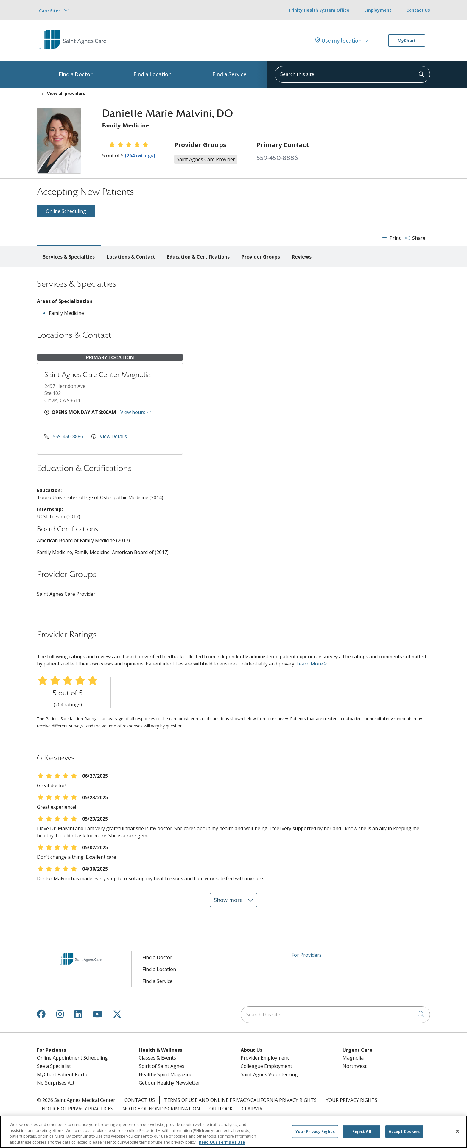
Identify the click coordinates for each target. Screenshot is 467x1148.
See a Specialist (54, 1066)
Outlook (221, 1108)
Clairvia (252, 1108)
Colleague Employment (266, 1066)
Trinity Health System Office (318, 10)
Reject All (361, 1134)
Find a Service (229, 69)
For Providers (307, 955)
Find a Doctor (75, 69)
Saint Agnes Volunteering (269, 1074)
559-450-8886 (277, 158)
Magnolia (353, 1057)
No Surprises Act (55, 1082)
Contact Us (418, 10)
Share (415, 238)
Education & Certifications (198, 256)
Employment (377, 10)
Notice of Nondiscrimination (161, 1108)
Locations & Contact (131, 256)
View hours (135, 412)
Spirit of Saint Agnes (161, 1066)
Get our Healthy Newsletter (169, 1082)
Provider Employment (265, 1057)
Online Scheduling (66, 211)
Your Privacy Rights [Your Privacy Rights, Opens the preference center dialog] (314, 1134)
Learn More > (311, 663)
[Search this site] (352, 74)
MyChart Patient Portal (62, 1074)
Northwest (355, 1066)
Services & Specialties (69, 256)
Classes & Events (157, 1057)
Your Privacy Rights (351, 1100)
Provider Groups (261, 256)
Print (391, 238)
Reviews (302, 256)
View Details (109, 436)
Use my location (338, 40)
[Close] (457, 1134)
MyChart (407, 40)
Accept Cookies (404, 1134)
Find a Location (152, 69)
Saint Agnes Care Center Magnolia (97, 375)
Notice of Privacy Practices (77, 1108)
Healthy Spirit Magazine (165, 1074)
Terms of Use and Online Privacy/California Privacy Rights (240, 1100)
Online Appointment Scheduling (72, 1057)
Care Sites (50, 10)
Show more (233, 899)
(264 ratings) (140, 155)
